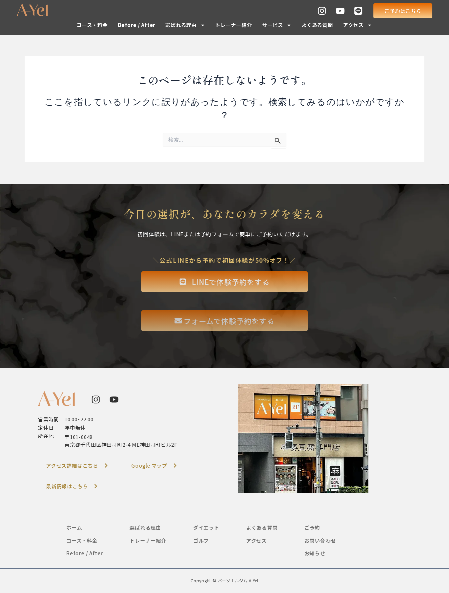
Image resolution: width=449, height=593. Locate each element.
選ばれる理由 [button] (185, 25)
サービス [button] (276, 25)
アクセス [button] (357, 25)
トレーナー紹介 (233, 24)
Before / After (136, 24)
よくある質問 (317, 24)
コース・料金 (92, 24)
